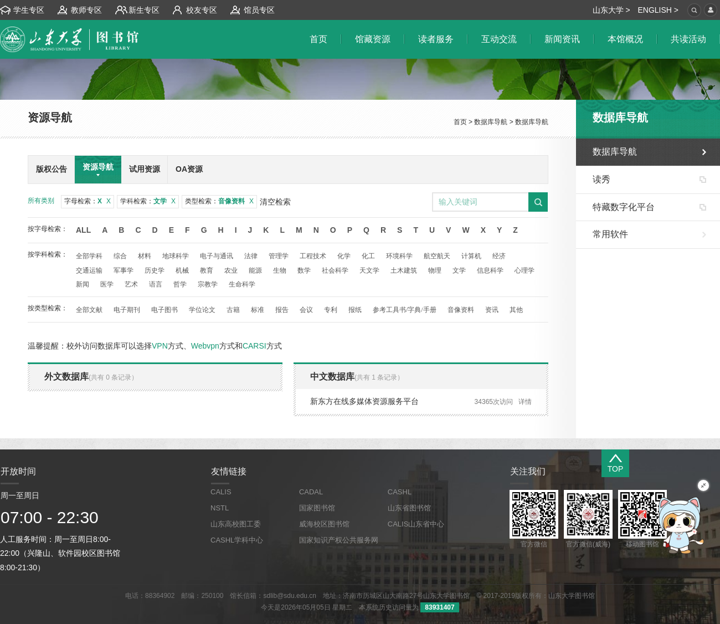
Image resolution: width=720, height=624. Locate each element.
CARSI (254, 345)
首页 (460, 122)
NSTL (219, 508)
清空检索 (275, 201)
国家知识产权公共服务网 (338, 540)
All (83, 230)
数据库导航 (490, 122)
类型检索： (219, 201)
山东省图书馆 (409, 508)
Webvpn (205, 345)
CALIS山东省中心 (416, 524)
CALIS (221, 492)
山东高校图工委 (235, 524)
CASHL (400, 492)
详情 (525, 402)
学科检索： (148, 201)
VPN (160, 345)
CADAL (311, 492)
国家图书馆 (317, 508)
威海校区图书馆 (324, 524)
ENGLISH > (657, 10)
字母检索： (87, 201)
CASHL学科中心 (236, 540)
